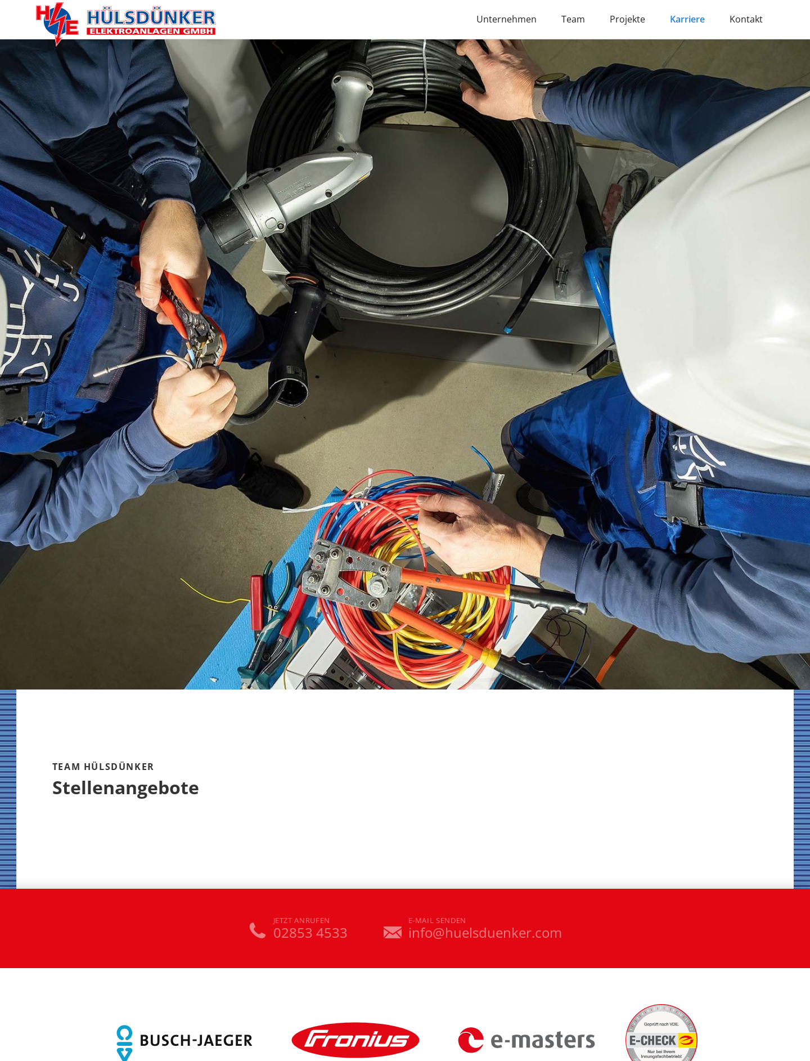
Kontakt (746, 19)
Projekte (627, 19)
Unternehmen (506, 19)
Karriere (687, 19)
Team (573, 19)
